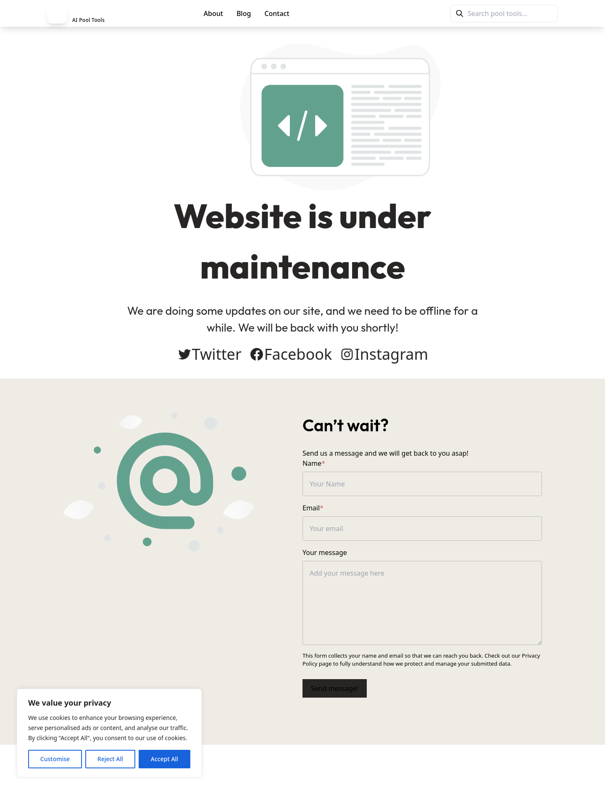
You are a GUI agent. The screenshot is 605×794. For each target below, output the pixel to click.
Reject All (110, 759)
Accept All (164, 759)
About (213, 13)
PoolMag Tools (333, 13)
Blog (244, 13)
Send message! (334, 688)
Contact (276, 13)
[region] (109, 733)
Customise (55, 759)
